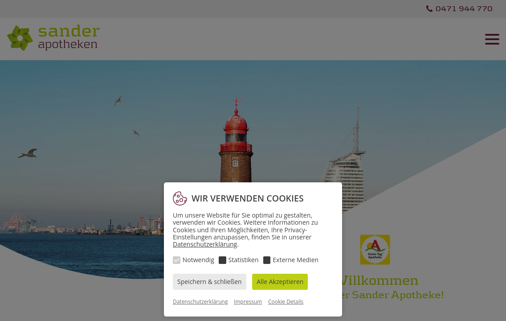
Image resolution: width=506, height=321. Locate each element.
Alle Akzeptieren (280, 281)
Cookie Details (285, 301)
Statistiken (244, 259)
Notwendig (198, 259)
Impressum (248, 301)
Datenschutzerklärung (205, 244)
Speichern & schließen (209, 281)
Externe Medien (295, 259)
